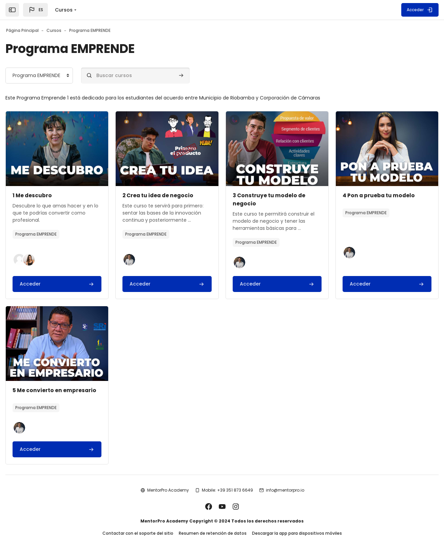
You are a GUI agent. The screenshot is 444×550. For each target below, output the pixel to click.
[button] (35, 10)
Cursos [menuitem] (64, 9)
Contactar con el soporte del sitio (137, 526)
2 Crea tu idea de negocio (203, 195)
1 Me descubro (54, 195)
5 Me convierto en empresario (209, 382)
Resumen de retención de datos (213, 526)
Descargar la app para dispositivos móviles (297, 526)
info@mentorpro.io (285, 482)
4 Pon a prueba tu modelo (71, 382)
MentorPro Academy (168, 482)
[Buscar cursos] (157, 76)
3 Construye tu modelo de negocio (348, 195)
